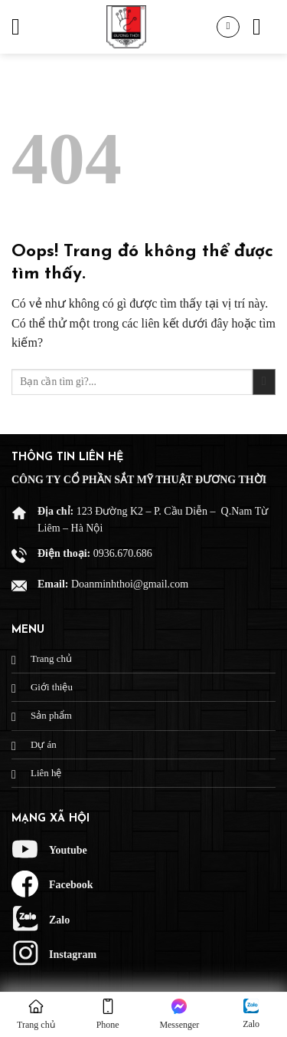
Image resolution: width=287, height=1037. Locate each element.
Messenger (179, 1014)
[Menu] (22, 26)
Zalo (251, 1014)
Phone (107, 1014)
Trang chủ (36, 1014)
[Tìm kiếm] (264, 26)
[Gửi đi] (264, 382)
